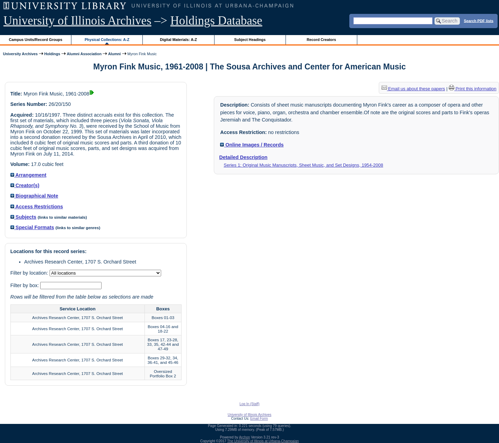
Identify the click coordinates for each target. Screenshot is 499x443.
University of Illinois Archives (77, 20)
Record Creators (321, 39)
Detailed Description (243, 157)
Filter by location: (30, 273)
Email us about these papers (413, 88)
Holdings (52, 54)
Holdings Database (216, 20)
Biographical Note (34, 196)
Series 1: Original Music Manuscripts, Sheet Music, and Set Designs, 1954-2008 (303, 165)
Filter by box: (25, 285)
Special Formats (32, 227)
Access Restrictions (36, 206)
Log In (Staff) (249, 404)
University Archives (20, 54)
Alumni (114, 54)
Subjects (23, 217)
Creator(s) (25, 185)
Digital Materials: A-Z (178, 39)
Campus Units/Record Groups (35, 39)
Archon (244, 437)
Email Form (259, 418)
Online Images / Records (251, 145)
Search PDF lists (478, 20)
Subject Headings (250, 39)
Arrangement (28, 175)
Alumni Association (84, 54)
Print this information (473, 88)
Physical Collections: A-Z (107, 39)
